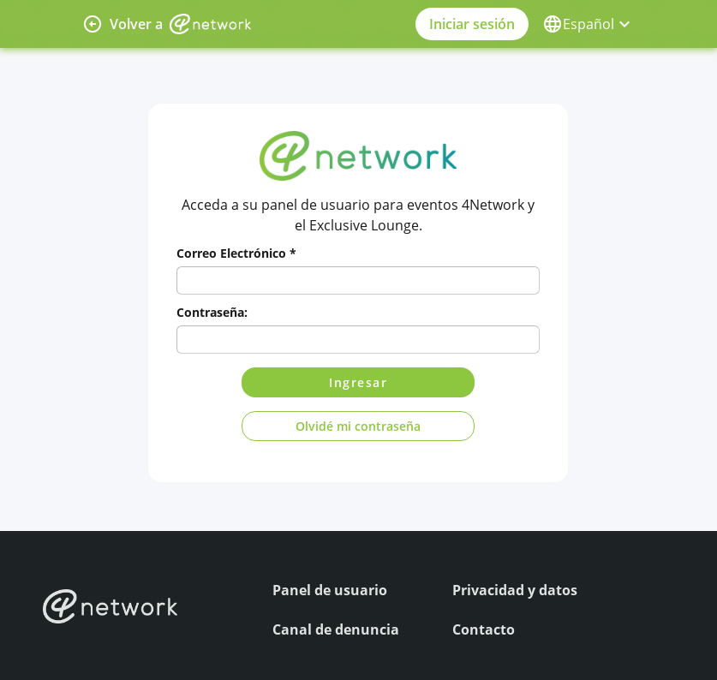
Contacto (483, 629)
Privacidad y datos (514, 590)
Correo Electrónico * (236, 253)
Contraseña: (212, 312)
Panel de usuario (329, 590)
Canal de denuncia (335, 629)
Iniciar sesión (472, 24)
